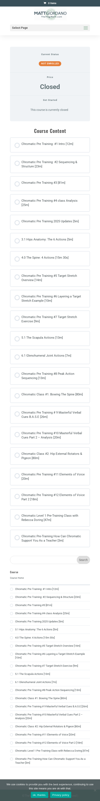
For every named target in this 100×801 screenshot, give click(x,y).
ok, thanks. (39, 795)
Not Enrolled (50, 63)
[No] (95, 790)
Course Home (17, 578)
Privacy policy (60, 795)
